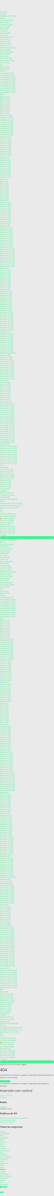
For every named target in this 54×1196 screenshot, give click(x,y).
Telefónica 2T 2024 (6, 346)
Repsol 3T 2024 (5, 281)
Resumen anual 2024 (7, 529)
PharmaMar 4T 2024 (7, 433)
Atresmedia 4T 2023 (7, 378)
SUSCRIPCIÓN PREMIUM (8, 538)
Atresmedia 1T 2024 (7, 376)
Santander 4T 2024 (7, 321)
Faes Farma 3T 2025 (7, 406)
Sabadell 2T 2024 (6, 304)
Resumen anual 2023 (7, 531)
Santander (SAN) (6, 43)
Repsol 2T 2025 (5, 274)
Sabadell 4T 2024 (6, 300)
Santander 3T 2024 (7, 323)
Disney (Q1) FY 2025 (7, 478)
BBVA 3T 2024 (5, 107)
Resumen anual (5, 524)
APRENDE (3, 490)
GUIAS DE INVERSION (7, 514)
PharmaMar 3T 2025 (7, 427)
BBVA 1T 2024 (5, 111)
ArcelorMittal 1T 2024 (7, 90)
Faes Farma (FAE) (6, 58)
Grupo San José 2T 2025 (8, 450)
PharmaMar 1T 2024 (7, 440)
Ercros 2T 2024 (5, 395)
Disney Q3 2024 (5, 482)
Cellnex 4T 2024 (5, 147)
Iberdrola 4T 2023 (6, 245)
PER (1, 512)
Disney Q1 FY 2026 (6, 469)
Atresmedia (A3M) (6, 52)
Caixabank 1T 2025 (7, 124)
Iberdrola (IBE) (5, 33)
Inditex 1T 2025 (5, 209)
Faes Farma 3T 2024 (7, 414)
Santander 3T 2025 (7, 315)
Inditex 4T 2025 (5, 202)
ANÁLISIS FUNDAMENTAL (9, 499)
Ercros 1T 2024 (5, 397)
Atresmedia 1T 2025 (7, 368)
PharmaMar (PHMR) (7, 423)
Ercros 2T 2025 (5, 387)
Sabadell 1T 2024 (6, 306)
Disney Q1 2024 (5, 486)
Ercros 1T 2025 (5, 389)
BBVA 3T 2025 (5, 98)
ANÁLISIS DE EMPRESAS (8, 16)
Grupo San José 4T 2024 (8, 454)
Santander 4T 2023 (7, 329)
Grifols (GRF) (4, 29)
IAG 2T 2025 (4, 185)
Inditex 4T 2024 (5, 211)
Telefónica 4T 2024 (6, 342)
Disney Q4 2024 (5, 480)
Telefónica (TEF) (5, 45)
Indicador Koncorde (7, 495)
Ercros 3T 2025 (5, 385)
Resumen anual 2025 (7, 527)
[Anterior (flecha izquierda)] (1, 1192)
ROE (1, 510)
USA (1, 65)
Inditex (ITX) (4, 35)
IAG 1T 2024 (4, 196)
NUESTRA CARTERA (7, 520)
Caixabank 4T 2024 (7, 126)
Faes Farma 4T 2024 (7, 412)
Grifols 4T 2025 (5, 160)
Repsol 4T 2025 (5, 270)
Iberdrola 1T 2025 (6, 234)
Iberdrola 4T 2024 (6, 236)
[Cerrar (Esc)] (6, 1187)
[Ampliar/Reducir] (1, 1187)
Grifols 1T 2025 (5, 166)
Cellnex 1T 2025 (5, 145)
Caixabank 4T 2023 (7, 134)
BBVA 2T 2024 (5, 109)
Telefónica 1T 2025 (6, 340)
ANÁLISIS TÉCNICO (6, 493)
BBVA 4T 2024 (5, 105)
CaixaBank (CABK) (6, 24)
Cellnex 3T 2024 (5, 149)
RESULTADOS (5, 69)
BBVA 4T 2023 (5, 113)
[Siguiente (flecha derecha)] (2, 1192)
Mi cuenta (3, 12)
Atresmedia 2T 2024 (7, 374)
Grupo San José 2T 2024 (8, 459)
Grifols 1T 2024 (5, 175)
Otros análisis (5, 488)
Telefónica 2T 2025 (6, 338)
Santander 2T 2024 (7, 325)
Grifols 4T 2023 (5, 177)
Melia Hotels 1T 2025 (7, 255)
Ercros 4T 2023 (5, 399)
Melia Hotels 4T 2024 (7, 257)
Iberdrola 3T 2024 (6, 238)
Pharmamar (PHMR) (7, 60)
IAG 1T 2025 (4, 187)
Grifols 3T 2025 (5, 162)
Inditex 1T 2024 (5, 217)
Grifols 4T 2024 (5, 168)
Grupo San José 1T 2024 (8, 461)
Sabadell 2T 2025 (6, 296)
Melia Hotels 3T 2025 (7, 251)
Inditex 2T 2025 (5, 207)
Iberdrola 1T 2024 (6, 243)
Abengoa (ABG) (5, 50)
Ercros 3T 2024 (5, 393)
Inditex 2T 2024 (5, 215)
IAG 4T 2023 (4, 198)
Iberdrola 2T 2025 (6, 232)
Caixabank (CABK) (6, 115)
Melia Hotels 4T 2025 (7, 249)
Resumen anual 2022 (7, 533)
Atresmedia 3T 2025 (7, 363)
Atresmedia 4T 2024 (7, 370)
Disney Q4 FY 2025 (6, 471)
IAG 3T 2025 (4, 183)
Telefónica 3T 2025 (6, 336)
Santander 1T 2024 (7, 327)
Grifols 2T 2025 (5, 164)
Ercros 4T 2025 (5, 382)
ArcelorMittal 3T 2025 (7, 77)
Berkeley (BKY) (5, 54)
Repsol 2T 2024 (5, 283)
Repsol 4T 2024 (5, 279)
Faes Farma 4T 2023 (7, 421)
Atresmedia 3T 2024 (7, 372)
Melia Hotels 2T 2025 (7, 253)
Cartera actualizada (7, 522)
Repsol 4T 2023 (5, 287)
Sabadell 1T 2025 (6, 298)
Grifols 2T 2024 (5, 173)
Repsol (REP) (4, 39)
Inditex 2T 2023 (5, 223)
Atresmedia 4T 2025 (7, 361)
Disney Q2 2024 (5, 484)
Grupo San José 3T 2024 (8, 457)
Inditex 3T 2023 (5, 221)
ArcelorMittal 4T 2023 (7, 92)
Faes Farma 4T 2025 (7, 404)
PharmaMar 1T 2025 (7, 431)
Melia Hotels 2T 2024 (7, 262)
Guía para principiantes (8, 516)
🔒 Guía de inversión (7, 518)
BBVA (2, 94)
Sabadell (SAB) (5, 41)
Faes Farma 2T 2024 (7, 416)
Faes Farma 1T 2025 (7, 410)
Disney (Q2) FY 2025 (7, 476)
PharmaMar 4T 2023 (7, 442)
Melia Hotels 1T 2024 (7, 264)
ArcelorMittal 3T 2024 (7, 86)
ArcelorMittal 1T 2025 (7, 82)
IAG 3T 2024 (4, 192)
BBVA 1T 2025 (5, 103)
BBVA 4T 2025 (5, 96)
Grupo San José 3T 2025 (8, 448)
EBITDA (2, 501)
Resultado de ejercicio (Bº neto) (11, 505)
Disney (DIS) (4, 67)
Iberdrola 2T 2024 (6, 240)
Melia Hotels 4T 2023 (7, 266)
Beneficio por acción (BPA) (9, 507)
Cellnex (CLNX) (5, 26)
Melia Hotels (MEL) (6, 37)
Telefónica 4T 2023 (6, 351)
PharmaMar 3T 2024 (7, 435)
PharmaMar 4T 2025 (7, 425)
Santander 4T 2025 (7, 312)
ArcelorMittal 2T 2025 (7, 79)
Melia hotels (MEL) (6, 247)
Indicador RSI (4, 497)
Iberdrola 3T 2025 (6, 230)
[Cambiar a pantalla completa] (2, 1187)
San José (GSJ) (5, 62)
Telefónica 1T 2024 (6, 349)
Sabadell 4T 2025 (6, 291)
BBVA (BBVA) (4, 22)
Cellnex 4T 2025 (5, 139)
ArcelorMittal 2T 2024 (7, 88)
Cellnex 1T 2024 (5, 154)
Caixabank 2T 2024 (7, 130)
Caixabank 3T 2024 (7, 128)
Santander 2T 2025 (7, 317)
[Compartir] (4, 1187)
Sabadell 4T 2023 (6, 308)
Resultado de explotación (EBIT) (11, 503)
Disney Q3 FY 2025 (6, 474)
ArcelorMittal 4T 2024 (7, 84)
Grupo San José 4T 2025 (8, 446)
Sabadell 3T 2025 (6, 293)
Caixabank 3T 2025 (7, 120)
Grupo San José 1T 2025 (8, 452)
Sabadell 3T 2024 (6, 302)
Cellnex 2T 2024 (5, 151)
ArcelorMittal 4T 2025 (7, 75)
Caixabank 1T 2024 (7, 132)
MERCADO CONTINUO (8, 48)
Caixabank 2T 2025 (7, 122)
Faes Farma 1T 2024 (7, 418)
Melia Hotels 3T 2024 (7, 260)
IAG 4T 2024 (4, 190)
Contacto (3, 535)
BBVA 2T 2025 (5, 101)
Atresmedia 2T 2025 (7, 365)
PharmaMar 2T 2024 (7, 438)
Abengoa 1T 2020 (6, 357)
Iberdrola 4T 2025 (6, 228)
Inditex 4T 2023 (5, 219)
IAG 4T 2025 (4, 181)
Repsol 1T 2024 (5, 285)
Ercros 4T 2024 (5, 391)
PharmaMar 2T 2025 (7, 429)
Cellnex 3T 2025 (5, 141)
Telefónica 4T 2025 (6, 334)
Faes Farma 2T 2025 (7, 408)
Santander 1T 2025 (7, 319)
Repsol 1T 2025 (5, 276)
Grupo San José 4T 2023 (8, 463)
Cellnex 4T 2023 (5, 156)
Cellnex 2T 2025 (5, 143)
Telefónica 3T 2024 (6, 344)
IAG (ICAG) (3, 31)
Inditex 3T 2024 (5, 213)
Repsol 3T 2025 (5, 272)
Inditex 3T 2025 (5, 204)
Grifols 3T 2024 (5, 171)
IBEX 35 (2, 18)
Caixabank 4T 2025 (7, 118)
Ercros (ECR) (4, 56)
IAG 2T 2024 (4, 194)
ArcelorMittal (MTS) (7, 20)
